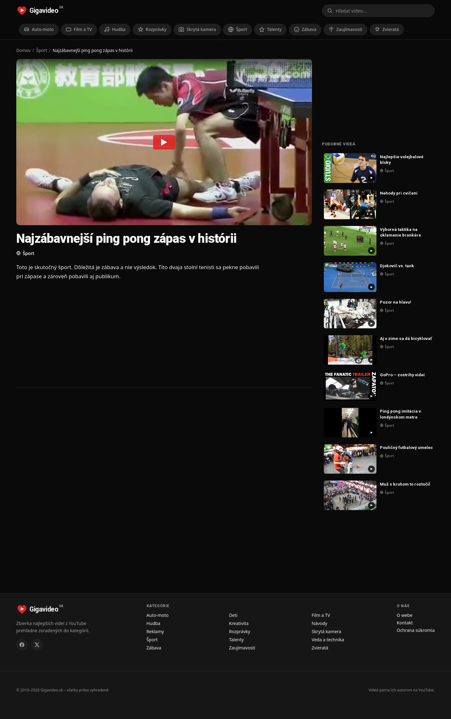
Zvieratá (320, 648)
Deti (233, 615)
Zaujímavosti (242, 648)
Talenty (236, 640)
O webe (404, 615)
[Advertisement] (141, 333)
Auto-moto (158, 615)
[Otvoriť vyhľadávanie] (378, 10)
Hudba (153, 623)
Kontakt (405, 623)
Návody (319, 623)
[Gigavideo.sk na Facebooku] (22, 644)
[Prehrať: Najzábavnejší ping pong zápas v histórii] (164, 142)
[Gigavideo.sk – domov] (39, 10)
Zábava (154, 648)
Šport (41, 50)
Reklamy (155, 631)
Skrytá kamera (326, 631)
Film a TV (321, 615)
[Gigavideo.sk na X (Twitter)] (37, 644)
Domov (23, 50)
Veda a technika (328, 640)
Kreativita (238, 623)
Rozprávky (239, 631)
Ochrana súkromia (416, 630)
